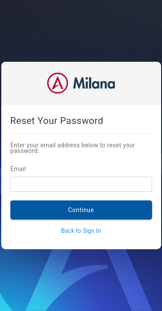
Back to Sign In (81, 230)
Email (30, 169)
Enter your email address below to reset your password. (70, 148)
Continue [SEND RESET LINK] (81, 209)
